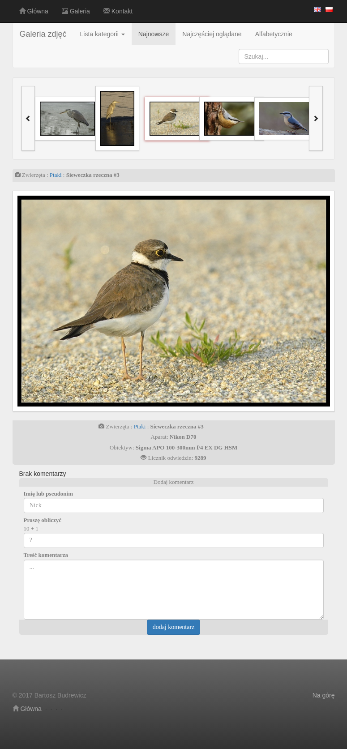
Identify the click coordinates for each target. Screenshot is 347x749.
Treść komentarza (46, 555)
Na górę (324, 695)
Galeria (76, 11)
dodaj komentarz (174, 627)
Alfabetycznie (273, 34)
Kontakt (118, 11)
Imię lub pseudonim (48, 493)
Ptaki (56, 174)
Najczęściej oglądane (211, 34)
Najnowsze (153, 34)
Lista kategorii (102, 34)
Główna (33, 11)
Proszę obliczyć (43, 520)
